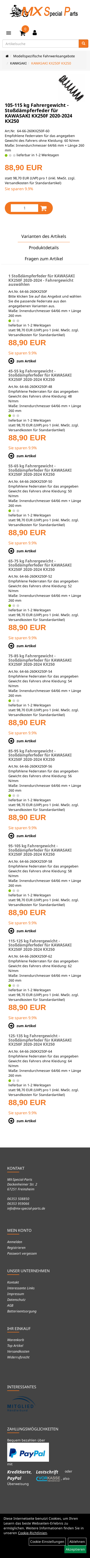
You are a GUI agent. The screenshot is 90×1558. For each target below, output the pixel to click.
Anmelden (14, 1241)
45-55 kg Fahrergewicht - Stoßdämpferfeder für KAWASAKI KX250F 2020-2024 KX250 (40, 375)
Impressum (15, 1293)
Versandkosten (18, 1351)
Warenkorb (15, 1339)
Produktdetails (44, 247)
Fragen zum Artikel (44, 258)
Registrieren (16, 1247)
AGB (10, 1305)
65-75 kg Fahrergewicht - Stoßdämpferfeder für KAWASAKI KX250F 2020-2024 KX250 (40, 565)
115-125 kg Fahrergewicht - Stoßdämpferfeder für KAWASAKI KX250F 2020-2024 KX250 (40, 945)
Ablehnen (77, 1541)
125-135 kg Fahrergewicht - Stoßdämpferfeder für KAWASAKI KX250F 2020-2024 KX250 (40, 1040)
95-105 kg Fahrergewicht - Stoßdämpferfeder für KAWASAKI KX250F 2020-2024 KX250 (40, 850)
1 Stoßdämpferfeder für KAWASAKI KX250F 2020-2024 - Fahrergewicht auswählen (41, 280)
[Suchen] (83, 43)
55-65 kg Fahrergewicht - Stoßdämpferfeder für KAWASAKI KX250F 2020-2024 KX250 (40, 470)
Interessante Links (21, 1288)
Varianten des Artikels (43, 236)
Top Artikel (15, 1345)
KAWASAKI (18, 63)
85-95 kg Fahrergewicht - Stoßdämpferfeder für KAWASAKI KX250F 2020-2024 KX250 (40, 755)
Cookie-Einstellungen (47, 1541)
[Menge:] (24, 208)
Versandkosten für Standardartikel (32, 183)
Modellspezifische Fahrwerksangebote (44, 56)
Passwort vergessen (22, 1253)
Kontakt (13, 1282)
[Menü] (9, 33)
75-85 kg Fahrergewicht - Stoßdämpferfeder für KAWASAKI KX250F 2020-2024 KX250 (40, 660)
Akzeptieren (75, 1549)
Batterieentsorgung (21, 1311)
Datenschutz (16, 1299)
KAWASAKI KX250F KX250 (51, 63)
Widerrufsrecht (18, 1357)
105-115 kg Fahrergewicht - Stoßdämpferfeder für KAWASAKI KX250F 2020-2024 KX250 (38, 113)
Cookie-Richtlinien (32, 1533)
